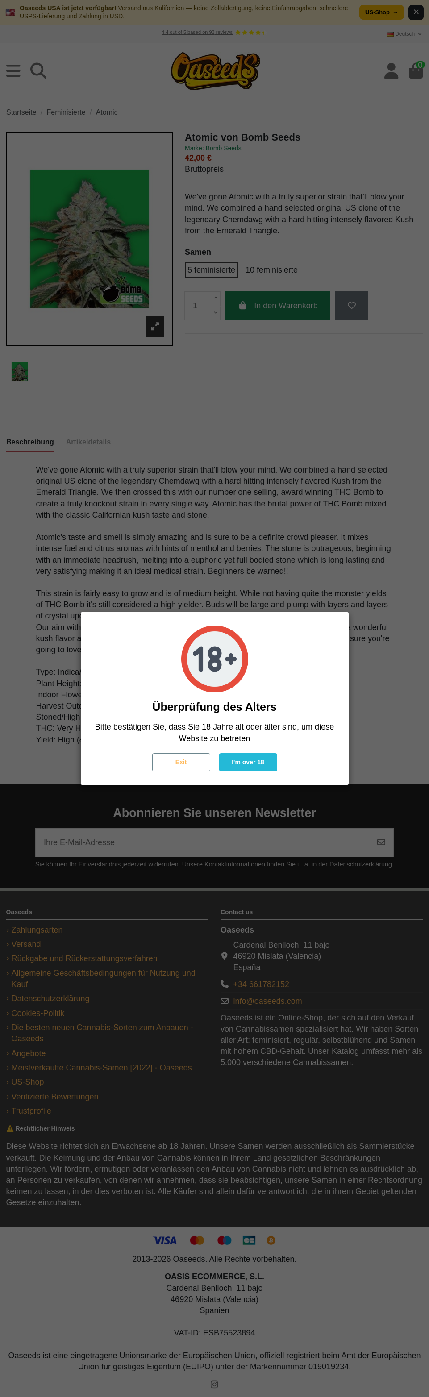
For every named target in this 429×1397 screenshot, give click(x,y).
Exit (181, 762)
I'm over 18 (248, 762)
